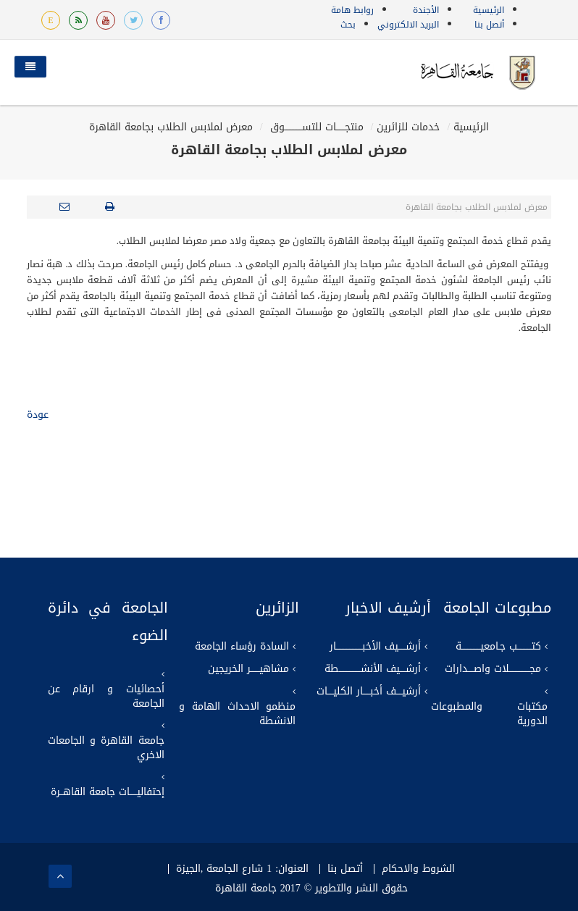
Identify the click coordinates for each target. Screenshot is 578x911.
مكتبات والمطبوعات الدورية (489, 714)
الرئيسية (488, 10)
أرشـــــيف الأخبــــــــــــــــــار (375, 646)
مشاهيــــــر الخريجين (248, 669)
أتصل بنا (489, 25)
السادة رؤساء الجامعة (242, 646)
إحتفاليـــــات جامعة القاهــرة (107, 792)
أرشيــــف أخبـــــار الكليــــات (369, 691)
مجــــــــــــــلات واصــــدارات (493, 669)
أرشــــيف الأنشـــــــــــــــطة (372, 669)
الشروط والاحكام (418, 869)
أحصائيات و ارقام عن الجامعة (106, 696)
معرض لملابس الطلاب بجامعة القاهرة (171, 127)
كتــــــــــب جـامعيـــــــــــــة (498, 646)
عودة (38, 414)
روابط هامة (352, 10)
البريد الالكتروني (408, 25)
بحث (348, 25)
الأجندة (426, 10)
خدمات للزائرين (408, 127)
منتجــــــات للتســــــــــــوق (315, 127)
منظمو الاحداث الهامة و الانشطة (237, 714)
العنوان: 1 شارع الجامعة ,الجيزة (242, 869)
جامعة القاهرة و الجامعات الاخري (106, 748)
